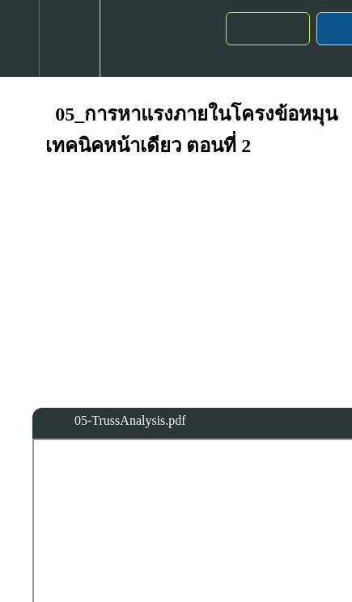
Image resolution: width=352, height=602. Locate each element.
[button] (19, 38)
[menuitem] (69, 38)
